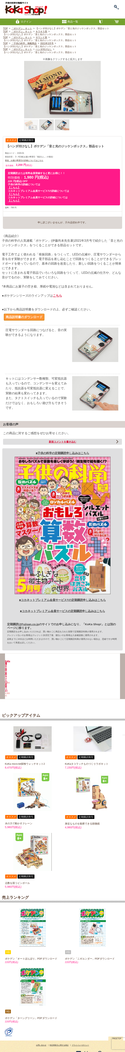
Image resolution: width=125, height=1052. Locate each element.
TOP (5, 28)
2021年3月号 (46, 43)
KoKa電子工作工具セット (19, 678)
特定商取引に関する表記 (59, 1033)
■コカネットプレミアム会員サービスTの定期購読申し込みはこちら (62, 600)
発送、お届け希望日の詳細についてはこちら (24, 160)
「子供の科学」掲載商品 (24, 43)
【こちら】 (14, 187)
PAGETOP (116, 1026)
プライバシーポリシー (80, 1033)
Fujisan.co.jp (30, 624)
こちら (57, 295)
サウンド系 (41, 37)
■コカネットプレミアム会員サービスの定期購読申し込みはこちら (62, 611)
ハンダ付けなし (44, 49)
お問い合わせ (41, 1033)
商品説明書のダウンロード (24, 317)
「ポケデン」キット (21, 28)
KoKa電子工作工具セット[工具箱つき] (48, 679)
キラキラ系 (41, 31)
